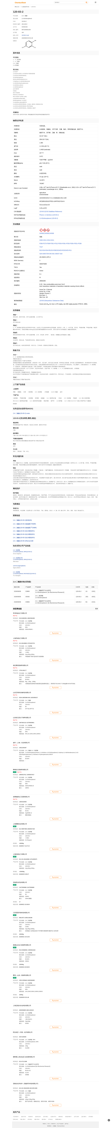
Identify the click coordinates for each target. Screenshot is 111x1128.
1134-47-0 (53, 1116)
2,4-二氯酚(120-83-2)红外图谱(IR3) (24, 537)
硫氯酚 (42, 398)
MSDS (44, 1123)
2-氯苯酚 (30, 392)
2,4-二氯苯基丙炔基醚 (36, 401)
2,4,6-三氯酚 (54, 392)
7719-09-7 (16, 1116)
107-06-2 (45, 1116)
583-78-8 (36, 1119)
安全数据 (16, 224)
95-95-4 (44, 1119)
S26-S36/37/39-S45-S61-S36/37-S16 (50, 253)
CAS (48, 1123)
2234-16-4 (38, 1116)
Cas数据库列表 (25, 6)
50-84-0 (30, 1116)
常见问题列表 (18, 456)
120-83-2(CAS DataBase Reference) (50, 211)
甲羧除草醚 (23, 398)
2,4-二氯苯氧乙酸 (51, 398)
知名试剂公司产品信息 (21, 546)
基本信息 (16, 53)
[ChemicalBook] (20, 2)
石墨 (24, 392)
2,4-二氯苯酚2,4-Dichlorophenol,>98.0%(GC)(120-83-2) (24, 572)
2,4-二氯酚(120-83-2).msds (21, 413)
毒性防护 (16, 488)
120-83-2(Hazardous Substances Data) (51, 300)
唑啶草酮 (46, 401)
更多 (96, 608)
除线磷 (15, 403)
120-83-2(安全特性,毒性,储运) (24, 418)
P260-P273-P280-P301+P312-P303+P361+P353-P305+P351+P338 (60, 243)
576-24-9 (15, 1119)
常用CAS (53, 1123)
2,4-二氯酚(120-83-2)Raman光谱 (23, 541)
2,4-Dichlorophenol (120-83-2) (48, 218)
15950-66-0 (58, 1119)
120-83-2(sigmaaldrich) (19, 565)
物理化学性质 (18, 121)
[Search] (71, 2)
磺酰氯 (19, 392)
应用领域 (16, 310)
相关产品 (16, 1112)
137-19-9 (76, 1116)
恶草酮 (37, 398)
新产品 (66, 1123)
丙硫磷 (75, 398)
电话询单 (56, 633)
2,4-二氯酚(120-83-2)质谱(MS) (22, 520)
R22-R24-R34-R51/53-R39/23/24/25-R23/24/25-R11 (55, 250)
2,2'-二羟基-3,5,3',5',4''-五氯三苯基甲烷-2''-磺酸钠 (77, 401)
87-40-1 (50, 1119)
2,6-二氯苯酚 (38, 392)
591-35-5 (22, 1119)
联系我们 (49, 1126)
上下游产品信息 (19, 384)
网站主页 (17, 6)
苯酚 (14, 392)
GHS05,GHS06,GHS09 (46, 233)
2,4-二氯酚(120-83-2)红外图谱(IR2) (24, 534)
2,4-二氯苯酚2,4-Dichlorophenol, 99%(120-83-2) (22, 550)
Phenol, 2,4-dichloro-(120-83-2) (49, 215)
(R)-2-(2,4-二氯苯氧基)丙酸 (20, 401)
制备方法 (16, 350)
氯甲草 (52, 401)
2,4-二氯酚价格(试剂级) (22, 582)
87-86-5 (91, 1116)
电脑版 (54, 1126)
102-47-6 (23, 1116)
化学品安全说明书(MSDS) (23, 409)
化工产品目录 (60, 1123)
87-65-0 (30, 1119)
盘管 (61, 392)
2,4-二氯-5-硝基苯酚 (84, 398)
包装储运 (16, 504)
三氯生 (60, 398)
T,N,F (41, 247)
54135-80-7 (68, 1116)
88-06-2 (61, 1116)
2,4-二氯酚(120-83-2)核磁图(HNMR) (24, 524)
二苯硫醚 (46, 392)
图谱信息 (16, 515)
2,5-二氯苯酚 (67, 398)
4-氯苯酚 (15, 398)
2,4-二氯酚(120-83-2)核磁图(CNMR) (25, 527)
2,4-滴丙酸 (59, 401)
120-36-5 (83, 1116)
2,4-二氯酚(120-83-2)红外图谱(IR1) (24, 531)
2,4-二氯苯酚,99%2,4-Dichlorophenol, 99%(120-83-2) (22, 558)
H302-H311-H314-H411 (46, 240)
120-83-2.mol (25, 35)
